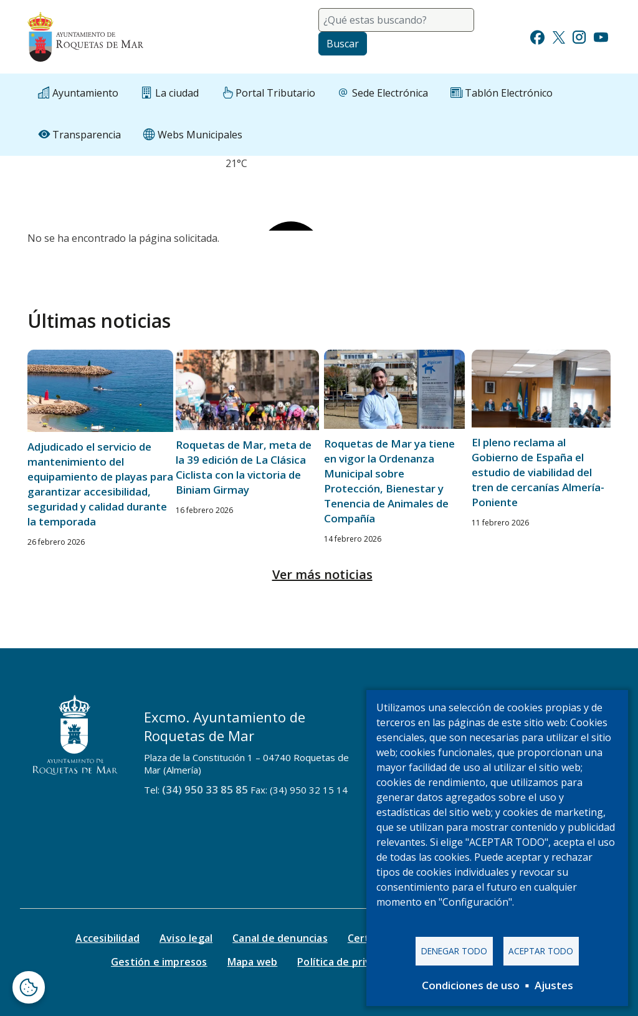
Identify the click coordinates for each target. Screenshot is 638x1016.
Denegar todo (454, 950)
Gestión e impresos (159, 962)
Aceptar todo (540, 950)
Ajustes (554, 985)
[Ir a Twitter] (558, 36)
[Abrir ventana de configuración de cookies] (28, 987)
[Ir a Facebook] (537, 36)
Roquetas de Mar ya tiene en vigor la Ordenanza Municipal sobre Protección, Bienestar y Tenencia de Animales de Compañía (389, 480)
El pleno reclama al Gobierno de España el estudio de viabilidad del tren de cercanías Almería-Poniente (538, 472)
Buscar (342, 43)
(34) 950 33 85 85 (205, 789)
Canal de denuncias (280, 938)
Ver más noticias (322, 574)
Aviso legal (186, 938)
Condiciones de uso (471, 985)
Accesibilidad (107, 938)
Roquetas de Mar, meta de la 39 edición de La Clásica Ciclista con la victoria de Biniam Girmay (244, 467)
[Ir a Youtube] (600, 36)
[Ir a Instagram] (579, 36)
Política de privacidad (349, 962)
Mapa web (252, 962)
